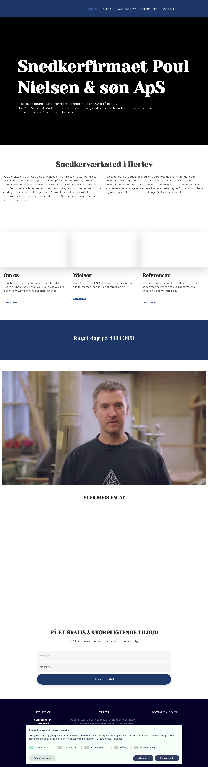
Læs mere (10, 302)
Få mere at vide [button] (42, 758)
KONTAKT (168, 9)
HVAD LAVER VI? (126, 9)
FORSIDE (92, 9)
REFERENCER (149, 9)
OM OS (107, 9)
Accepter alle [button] (167, 758)
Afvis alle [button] (143, 758)
